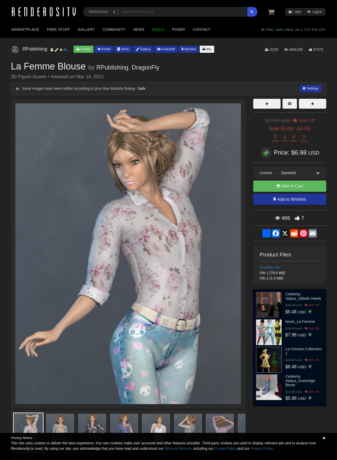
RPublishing (112, 67)
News (138, 29)
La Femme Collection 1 (303, 351)
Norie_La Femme (300, 321)
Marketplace (25, 29)
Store (123, 49)
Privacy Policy (261, 448)
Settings (311, 88)
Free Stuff (58, 29)
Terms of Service (178, 448)
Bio (206, 49)
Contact (201, 29)
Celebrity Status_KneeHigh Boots (300, 380)
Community (114, 29)
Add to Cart (289, 186)
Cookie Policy (225, 448)
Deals (158, 29)
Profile (104, 49)
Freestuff (166, 49)
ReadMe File (270, 267)
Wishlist (188, 49)
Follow (83, 49)
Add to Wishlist (289, 199)
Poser (178, 29)
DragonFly (145, 67)
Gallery (86, 29)
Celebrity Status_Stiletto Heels (303, 296)
